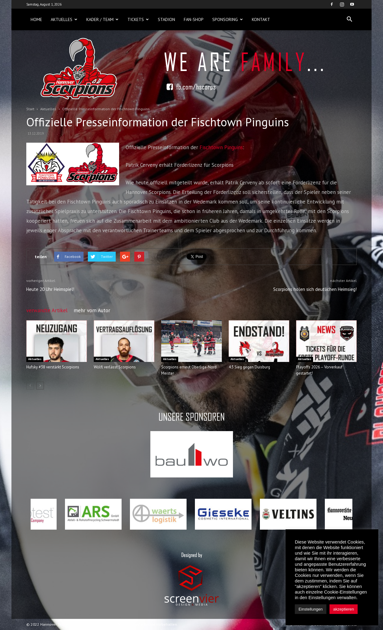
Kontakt (261, 19)
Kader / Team (102, 19)
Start (30, 109)
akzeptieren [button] (343, 609)
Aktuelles (64, 19)
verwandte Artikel (46, 310)
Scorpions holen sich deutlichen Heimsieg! (315, 289)
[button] (349, 19)
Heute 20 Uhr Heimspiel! (50, 289)
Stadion (166, 19)
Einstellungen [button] (311, 609)
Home (36, 19)
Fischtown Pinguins (221, 147)
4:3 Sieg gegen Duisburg (249, 367)
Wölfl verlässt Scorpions (115, 367)
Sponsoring (227, 19)
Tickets (138, 19)
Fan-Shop (194, 19)
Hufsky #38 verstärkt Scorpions (52, 367)
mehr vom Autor (92, 310)
